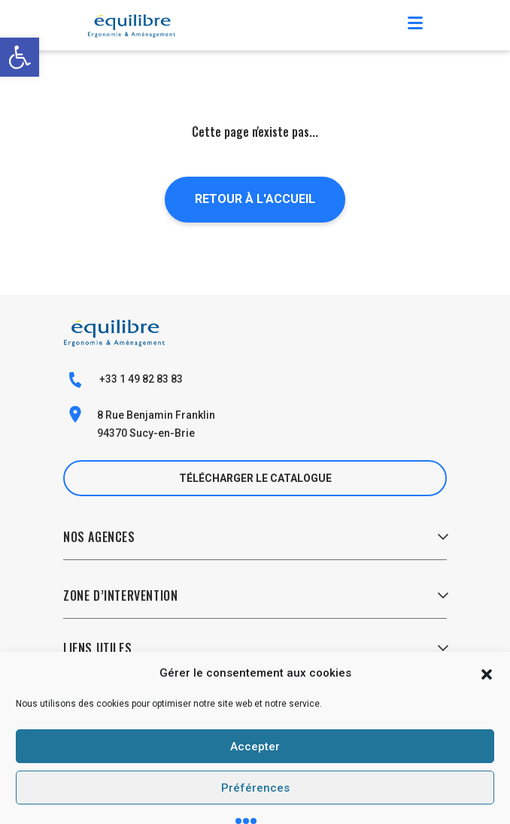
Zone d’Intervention (120, 595)
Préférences (255, 788)
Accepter (255, 746)
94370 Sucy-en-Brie (146, 433)
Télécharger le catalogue (255, 478)
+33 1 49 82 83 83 (123, 379)
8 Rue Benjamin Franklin (156, 415)
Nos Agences (99, 537)
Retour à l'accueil (255, 199)
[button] (486, 672)
